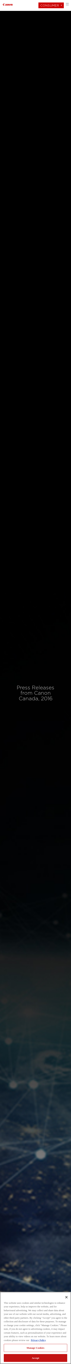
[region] (35, 1328)
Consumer (49, 5)
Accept (35, 1358)
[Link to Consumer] (7, 4)
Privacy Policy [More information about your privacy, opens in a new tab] (38, 1340)
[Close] (66, 1297)
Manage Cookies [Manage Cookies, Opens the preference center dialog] (35, 1347)
